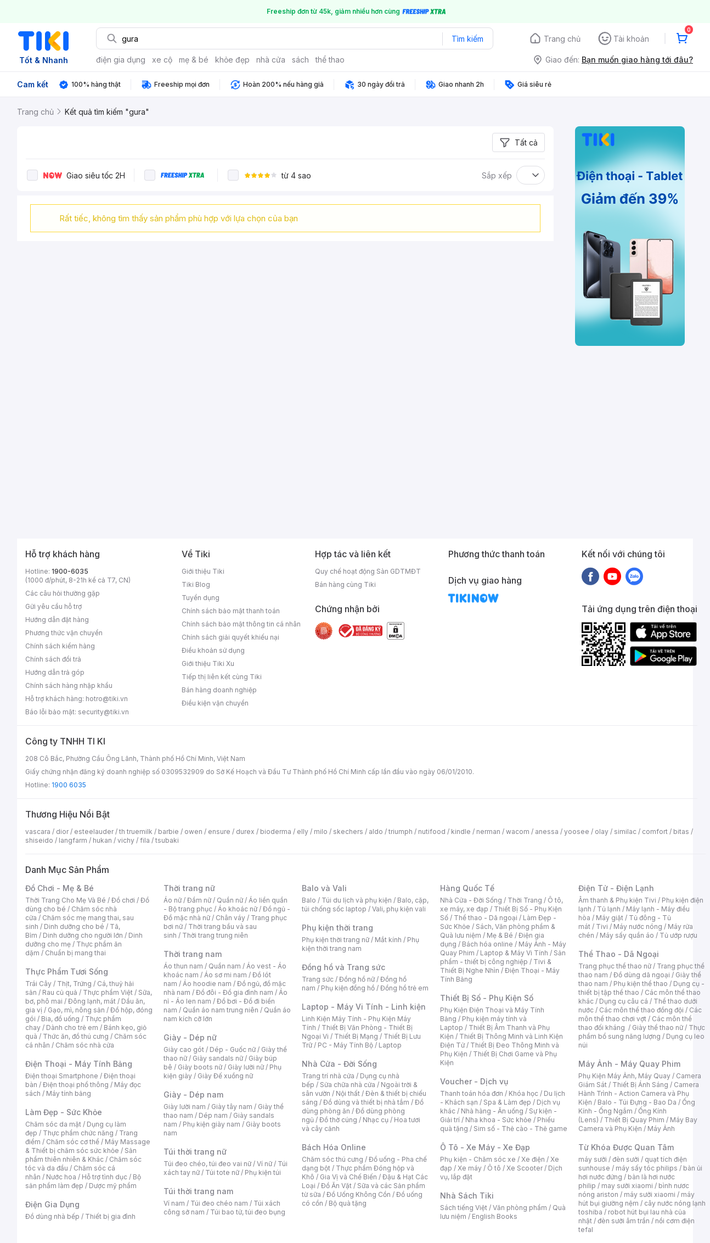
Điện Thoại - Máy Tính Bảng (78, 1063)
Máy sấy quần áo (627, 935)
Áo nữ (173, 900)
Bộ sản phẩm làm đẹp (83, 1181)
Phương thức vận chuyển (64, 633)
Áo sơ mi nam (225, 975)
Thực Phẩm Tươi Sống (66, 971)
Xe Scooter (524, 1168)
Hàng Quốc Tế (467, 888)
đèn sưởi (625, 1159)
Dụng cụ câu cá (623, 1001)
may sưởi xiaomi (627, 1186)
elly (302, 831)
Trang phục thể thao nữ (614, 966)
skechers (348, 831)
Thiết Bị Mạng (356, 1036)
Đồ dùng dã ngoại (641, 975)
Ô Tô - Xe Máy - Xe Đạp (485, 1147)
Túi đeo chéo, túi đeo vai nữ (207, 1164)
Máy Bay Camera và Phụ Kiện (637, 1124)
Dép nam (213, 1115)
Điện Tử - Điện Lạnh (616, 888)
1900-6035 (70, 571)
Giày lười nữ (246, 1067)
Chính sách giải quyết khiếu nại (230, 637)
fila (145, 840)
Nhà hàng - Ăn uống (492, 1111)
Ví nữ (264, 1164)
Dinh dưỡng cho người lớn (83, 935)
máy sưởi (592, 1159)
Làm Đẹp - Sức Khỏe (63, 1112)
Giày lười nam (185, 1106)
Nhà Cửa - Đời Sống (339, 1063)
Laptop (390, 1045)
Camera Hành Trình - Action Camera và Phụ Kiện (638, 1093)
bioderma (275, 831)
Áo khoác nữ (237, 909)
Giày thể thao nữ (657, 1027)
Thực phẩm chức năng (78, 1133)
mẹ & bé (194, 59)
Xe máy (470, 1168)
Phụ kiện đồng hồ (348, 988)
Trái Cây (38, 983)
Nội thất (348, 1093)
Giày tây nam (231, 1106)
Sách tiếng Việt (463, 1207)
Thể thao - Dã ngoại (485, 918)
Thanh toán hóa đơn (471, 1093)
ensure (219, 831)
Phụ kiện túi (263, 1172)
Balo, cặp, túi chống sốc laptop (365, 904)
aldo (376, 831)
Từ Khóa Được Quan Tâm (626, 1147)
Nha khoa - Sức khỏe (498, 1120)
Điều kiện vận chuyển (215, 703)
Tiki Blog (196, 584)
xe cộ (162, 59)
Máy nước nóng (637, 926)
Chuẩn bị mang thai (75, 953)
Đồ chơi (123, 900)
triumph (400, 831)
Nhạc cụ (375, 1120)
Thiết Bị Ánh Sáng (640, 1084)
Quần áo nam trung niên (220, 1010)
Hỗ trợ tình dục (104, 1177)
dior (62, 831)
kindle (461, 831)
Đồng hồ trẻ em (404, 988)
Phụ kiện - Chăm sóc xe (478, 1159)
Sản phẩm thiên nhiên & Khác (81, 1154)
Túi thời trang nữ (195, 1151)
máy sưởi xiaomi (649, 1194)
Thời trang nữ (189, 888)
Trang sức (318, 979)
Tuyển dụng (200, 597)
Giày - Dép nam (193, 1094)
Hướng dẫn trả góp (54, 672)
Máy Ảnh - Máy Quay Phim (629, 1063)
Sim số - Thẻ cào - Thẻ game (520, 1128)
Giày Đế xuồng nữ (225, 1076)
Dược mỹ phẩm (113, 1186)
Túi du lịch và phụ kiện (357, 900)
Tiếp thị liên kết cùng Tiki (222, 677)
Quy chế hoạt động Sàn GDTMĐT (368, 571)
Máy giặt (609, 918)
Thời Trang (525, 900)
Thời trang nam (193, 954)
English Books (494, 1216)
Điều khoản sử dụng (213, 650)
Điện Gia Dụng (52, 1204)
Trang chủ (562, 38)
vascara (37, 831)
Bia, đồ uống (60, 1019)
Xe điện (533, 1159)
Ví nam (174, 1203)
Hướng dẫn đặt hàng (57, 619)
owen (193, 831)
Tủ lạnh (609, 909)
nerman (488, 831)
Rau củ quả (59, 992)
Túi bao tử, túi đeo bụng (247, 1212)
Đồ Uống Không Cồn (358, 1194)
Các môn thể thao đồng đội (641, 1010)
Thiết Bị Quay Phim (634, 1120)
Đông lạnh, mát (92, 1001)
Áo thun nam (183, 966)
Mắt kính (388, 940)
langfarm (73, 840)
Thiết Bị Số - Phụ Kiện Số (486, 998)
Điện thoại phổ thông (76, 1084)
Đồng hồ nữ (357, 979)
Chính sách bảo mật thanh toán (231, 611)
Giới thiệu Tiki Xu (208, 663)
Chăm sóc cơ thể (72, 1142)
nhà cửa (270, 59)
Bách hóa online (487, 944)
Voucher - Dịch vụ (474, 1081)
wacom (517, 831)
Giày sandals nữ (218, 1058)
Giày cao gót (184, 1049)
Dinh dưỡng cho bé (74, 926)
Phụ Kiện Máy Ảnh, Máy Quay (624, 1076)
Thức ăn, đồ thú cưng (76, 1036)
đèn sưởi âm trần (624, 1221)
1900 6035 (69, 785)
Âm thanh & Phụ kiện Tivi (617, 900)
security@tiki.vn (103, 712)
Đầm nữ (199, 900)
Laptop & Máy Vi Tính (514, 953)
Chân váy (230, 918)
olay (601, 831)
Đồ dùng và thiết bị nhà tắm (366, 1102)
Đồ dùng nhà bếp (52, 1216)
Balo (309, 900)
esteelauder (94, 831)
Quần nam (225, 966)
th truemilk (136, 831)
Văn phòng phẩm (520, 1207)
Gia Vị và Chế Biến (348, 1177)
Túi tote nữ (222, 1172)
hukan (102, 840)
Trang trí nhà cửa (328, 1076)
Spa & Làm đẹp (507, 1102)
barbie (168, 831)
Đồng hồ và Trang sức (343, 967)
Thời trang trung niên (215, 935)
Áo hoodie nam (207, 983)
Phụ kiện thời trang (337, 927)
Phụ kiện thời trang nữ (335, 940)
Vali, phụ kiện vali (399, 909)
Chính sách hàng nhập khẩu (68, 685)
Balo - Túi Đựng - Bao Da (637, 1102)
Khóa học (523, 1093)
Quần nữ (230, 900)
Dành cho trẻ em (72, 1027)
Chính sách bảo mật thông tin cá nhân (241, 624)
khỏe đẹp (232, 59)
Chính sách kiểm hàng (60, 646)
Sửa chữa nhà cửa (347, 1084)
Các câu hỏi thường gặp (62, 593)
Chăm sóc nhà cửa (84, 1045)
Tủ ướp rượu (678, 935)
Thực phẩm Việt (108, 992)
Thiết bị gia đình (110, 1216)
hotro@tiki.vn (107, 699)
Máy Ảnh (661, 1128)
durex (245, 831)
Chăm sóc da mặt (53, 1124)
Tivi (602, 926)
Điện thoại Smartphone (61, 1076)
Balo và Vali (324, 888)
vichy (125, 840)
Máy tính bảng (68, 1093)
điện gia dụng (120, 59)
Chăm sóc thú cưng (332, 1159)
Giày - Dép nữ (190, 1037)
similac (625, 831)
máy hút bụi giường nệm (636, 1198)
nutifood (432, 831)
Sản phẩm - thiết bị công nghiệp (503, 957)
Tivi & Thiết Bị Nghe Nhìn (495, 966)
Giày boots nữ (200, 1067)
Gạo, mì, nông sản (76, 1010)
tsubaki (167, 840)
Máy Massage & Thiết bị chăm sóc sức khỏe (87, 1146)
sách (300, 59)
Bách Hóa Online (334, 1147)
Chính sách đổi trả (53, 659)
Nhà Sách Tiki (467, 1195)
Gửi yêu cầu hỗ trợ (53, 606)
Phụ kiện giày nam (211, 1124)
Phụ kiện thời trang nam (360, 944)
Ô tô (494, 1168)
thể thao (330, 59)
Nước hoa (61, 1177)
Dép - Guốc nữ (233, 1049)
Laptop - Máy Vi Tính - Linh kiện (364, 1006)
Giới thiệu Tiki (203, 571)
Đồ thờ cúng (338, 1120)
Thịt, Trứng (74, 983)
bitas (681, 831)
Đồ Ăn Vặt (336, 1186)
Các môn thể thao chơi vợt (640, 1014)
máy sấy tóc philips (647, 1168)
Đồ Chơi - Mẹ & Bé (59, 888)
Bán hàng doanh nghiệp (219, 690)
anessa (547, 831)
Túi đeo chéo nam (219, 1203)
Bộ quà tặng (348, 1203)
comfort (655, 831)
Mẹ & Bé (500, 935)
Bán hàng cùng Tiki (345, 584)
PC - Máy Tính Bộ (345, 1045)
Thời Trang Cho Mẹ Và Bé (65, 900)
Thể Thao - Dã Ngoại (618, 954)
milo (321, 831)
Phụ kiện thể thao (640, 983)
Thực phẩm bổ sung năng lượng (641, 1031)
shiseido (39, 840)
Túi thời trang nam (198, 1191)
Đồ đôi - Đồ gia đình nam (234, 992)
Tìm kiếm (467, 38)
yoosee (576, 831)
